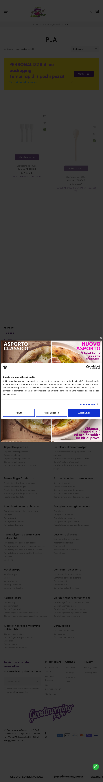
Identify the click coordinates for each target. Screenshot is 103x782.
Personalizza (51, 413)
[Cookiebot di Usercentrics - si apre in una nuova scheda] (88, 367)
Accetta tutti (84, 413)
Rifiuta (19, 413)
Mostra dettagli (87, 404)
